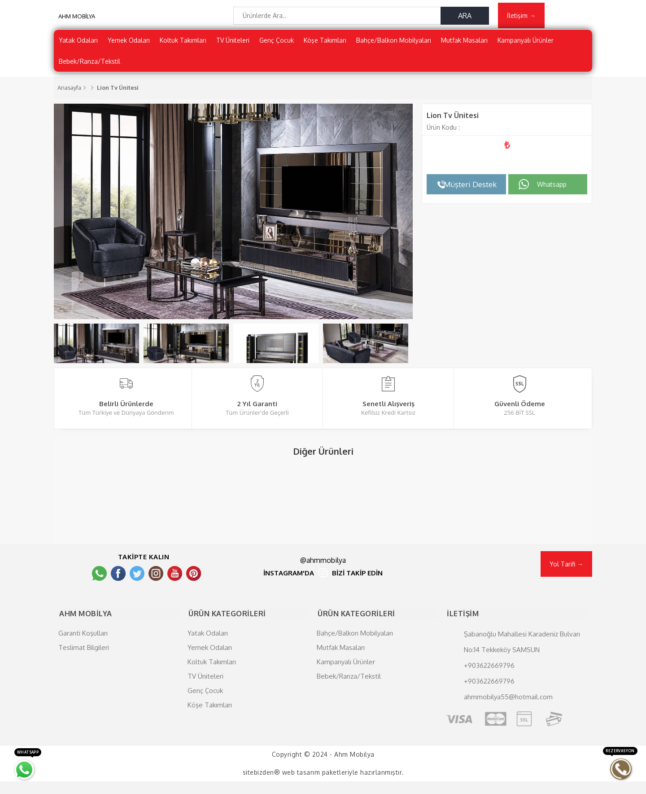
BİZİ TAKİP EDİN (357, 587)
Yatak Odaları (78, 42)
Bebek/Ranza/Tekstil (89, 63)
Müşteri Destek (470, 186)
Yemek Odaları (129, 42)
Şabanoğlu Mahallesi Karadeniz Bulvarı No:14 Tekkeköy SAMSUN (522, 654)
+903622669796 (489, 678)
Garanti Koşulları (83, 645)
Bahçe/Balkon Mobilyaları (393, 42)
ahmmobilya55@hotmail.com (508, 709)
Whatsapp (552, 186)
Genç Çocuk (276, 42)
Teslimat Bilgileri (83, 660)
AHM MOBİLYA (76, 18)
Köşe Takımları (325, 42)
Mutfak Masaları (464, 42)
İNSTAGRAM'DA (288, 587)
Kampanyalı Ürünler (526, 42)
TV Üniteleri (232, 42)
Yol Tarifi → (566, 578)
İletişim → (521, 16)
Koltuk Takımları (183, 42)
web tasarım (301, 785)
